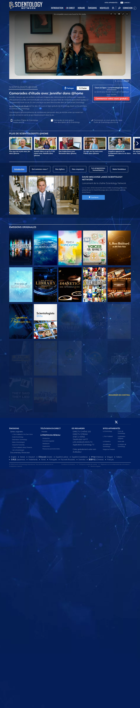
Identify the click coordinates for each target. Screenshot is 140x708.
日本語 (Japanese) (18, 459)
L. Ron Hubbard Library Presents (22, 447)
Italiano (119, 457)
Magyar (110, 457)
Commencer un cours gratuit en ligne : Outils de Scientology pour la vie (108, 121)
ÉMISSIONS (92, 7)
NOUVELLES (104, 7)
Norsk (43, 459)
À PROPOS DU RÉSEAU (50, 435)
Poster (83, 88)
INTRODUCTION (57, 7)
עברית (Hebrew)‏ (97, 457)
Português (53, 459)
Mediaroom (46, 443)
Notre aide (121, 441)
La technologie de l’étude (18, 106)
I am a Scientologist (18, 450)
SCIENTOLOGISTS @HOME (23, 87)
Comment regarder (48, 441)
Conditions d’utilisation (68, 464)
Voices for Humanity (18, 445)
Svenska (82, 459)
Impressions (46, 446)
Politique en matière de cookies (88, 464)
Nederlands (33, 459)
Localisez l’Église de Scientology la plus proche (25, 121)
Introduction (46, 438)
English (13, 457)
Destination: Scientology (19, 439)
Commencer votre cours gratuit (112, 98)
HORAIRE (81, 7)
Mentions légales (95, 466)
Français (110, 459)
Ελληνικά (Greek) (45, 457)
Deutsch (31, 457)
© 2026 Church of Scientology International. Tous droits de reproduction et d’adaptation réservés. (31, 465)
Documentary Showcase (20, 452)
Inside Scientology (17, 437)
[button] (137, 143)
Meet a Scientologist (18, 442)
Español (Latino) (62, 457)
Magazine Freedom (109, 449)
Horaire (44, 431)
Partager (69, 88)
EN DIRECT (70, 7)
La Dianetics (106, 441)
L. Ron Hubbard (108, 436)
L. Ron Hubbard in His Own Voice (22, 434)
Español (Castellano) (80, 457)
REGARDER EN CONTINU (119, 395)
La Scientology (107, 431)
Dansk (22, 457)
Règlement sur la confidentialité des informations (115, 464)
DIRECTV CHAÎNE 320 (82, 431)
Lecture (93, 197)
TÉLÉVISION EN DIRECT (50, 428)
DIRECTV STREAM (80, 434)
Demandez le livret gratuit (67, 121)
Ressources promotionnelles (51, 449)
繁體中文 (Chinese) (96, 459)
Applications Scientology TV (83, 445)
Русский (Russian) (68, 459)
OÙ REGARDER (78, 428)
